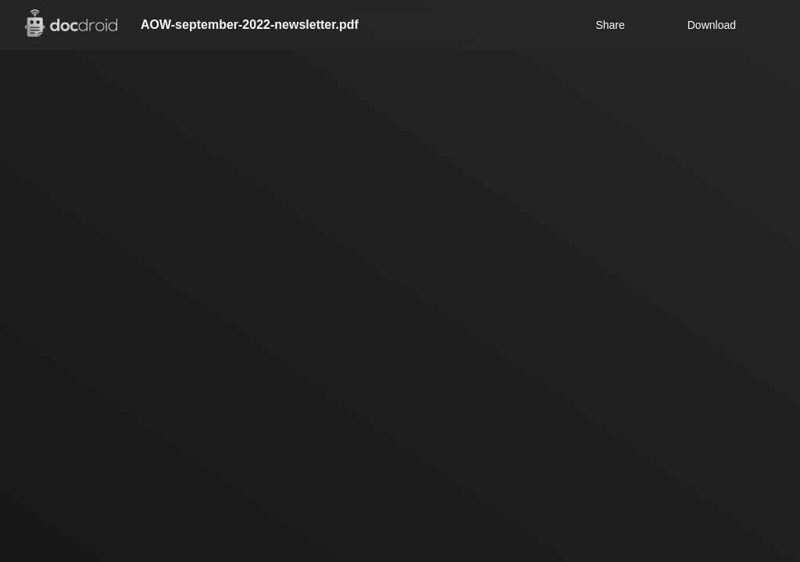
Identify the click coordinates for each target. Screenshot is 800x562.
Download (701, 25)
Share (610, 25)
